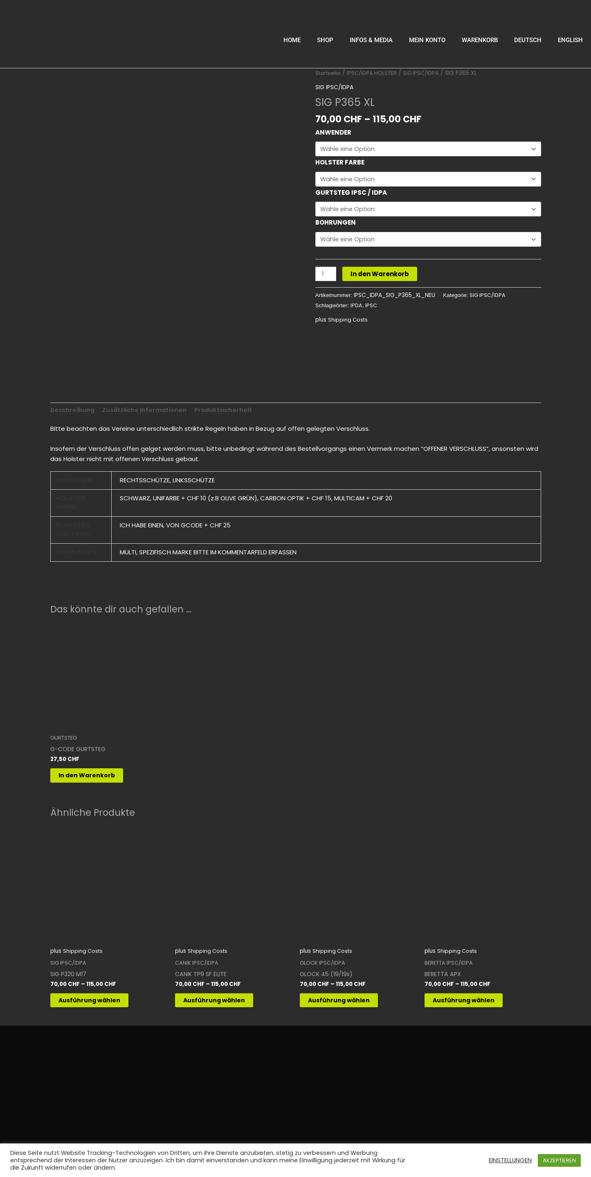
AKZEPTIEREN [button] (559, 1160)
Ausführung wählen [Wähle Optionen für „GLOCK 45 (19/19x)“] (349, 1003)
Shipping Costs (348, 323)
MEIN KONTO (427, 40)
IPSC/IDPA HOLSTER (375, 73)
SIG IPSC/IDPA (427, 73)
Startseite (329, 73)
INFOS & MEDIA (371, 40)
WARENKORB (480, 40)
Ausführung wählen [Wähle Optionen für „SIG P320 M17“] (99, 1003)
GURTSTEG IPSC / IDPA (351, 194)
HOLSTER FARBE (339, 163)
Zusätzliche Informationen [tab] (148, 407)
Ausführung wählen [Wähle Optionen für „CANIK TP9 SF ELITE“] (224, 1003)
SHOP (325, 40)
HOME (292, 40)
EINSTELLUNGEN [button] (510, 1160)
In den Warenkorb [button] (96, 775)
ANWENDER (333, 132)
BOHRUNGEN (335, 225)
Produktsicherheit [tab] (229, 407)
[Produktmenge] (326, 277)
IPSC (372, 309)
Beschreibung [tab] (73, 407)
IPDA (357, 309)
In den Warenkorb (381, 277)
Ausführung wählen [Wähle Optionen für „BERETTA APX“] (473, 1003)
